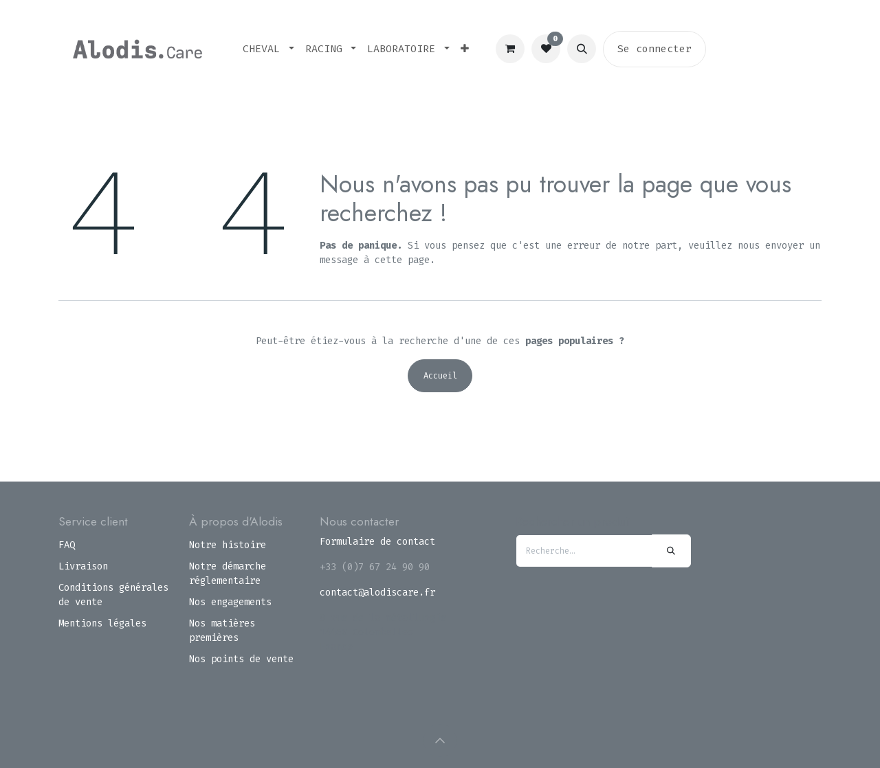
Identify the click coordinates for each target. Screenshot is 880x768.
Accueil (440, 375)
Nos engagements (230, 602)
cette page (402, 260)
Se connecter (654, 49)
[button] (581, 48)
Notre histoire (227, 545)
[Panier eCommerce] (510, 48)
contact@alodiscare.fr (377, 592)
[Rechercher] (671, 550)
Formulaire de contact (377, 541)
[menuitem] (268, 49)
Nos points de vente (241, 659)
